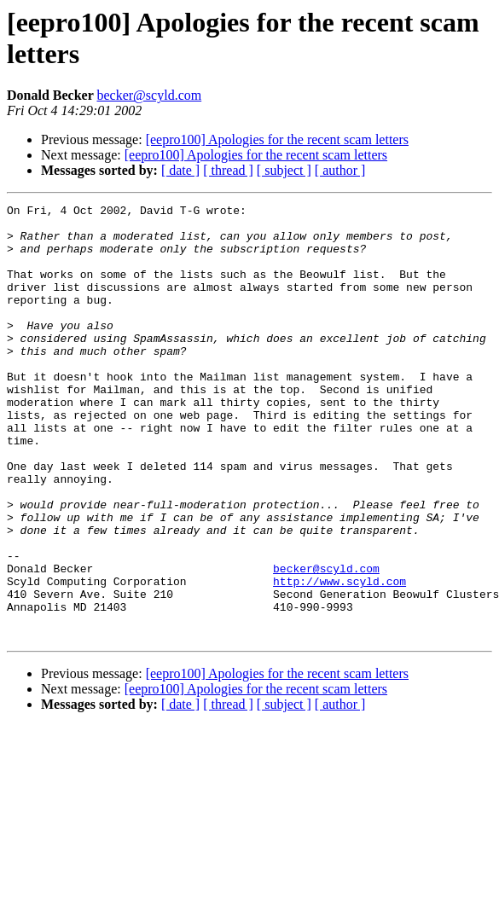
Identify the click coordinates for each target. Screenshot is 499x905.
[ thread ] (228, 170)
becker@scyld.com (148, 95)
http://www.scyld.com (339, 657)
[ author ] (340, 170)
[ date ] (180, 170)
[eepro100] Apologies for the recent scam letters (277, 139)
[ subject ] (284, 170)
